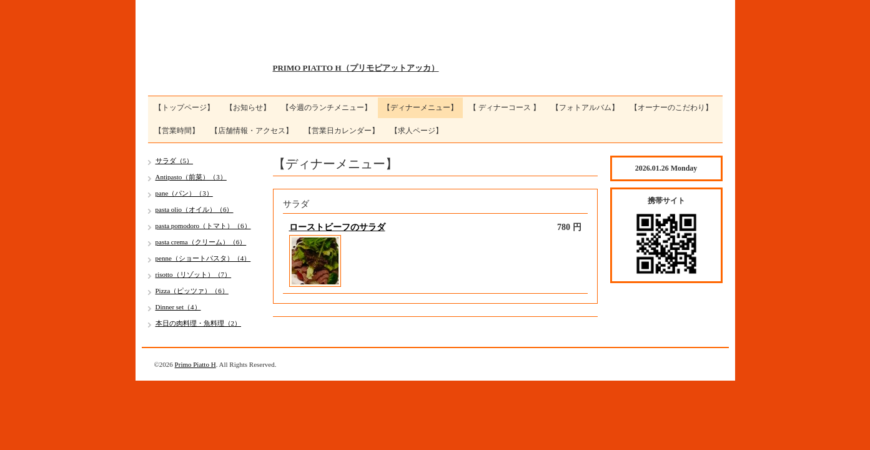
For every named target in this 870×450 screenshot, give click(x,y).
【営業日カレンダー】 (341, 130)
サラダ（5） (175, 160)
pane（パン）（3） (184, 193)
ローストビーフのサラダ (337, 227)
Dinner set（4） (178, 307)
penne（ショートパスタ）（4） (203, 258)
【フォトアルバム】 (585, 107)
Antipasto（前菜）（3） (191, 177)
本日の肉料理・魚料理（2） (199, 323)
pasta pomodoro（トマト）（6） (203, 225)
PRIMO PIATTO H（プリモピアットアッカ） (356, 67)
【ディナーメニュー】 (420, 107)
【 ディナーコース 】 (504, 107)
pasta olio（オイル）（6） (195, 209)
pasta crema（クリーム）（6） (201, 242)
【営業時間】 (176, 130)
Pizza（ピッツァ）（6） (192, 290)
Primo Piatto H (195, 364)
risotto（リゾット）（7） (194, 274)
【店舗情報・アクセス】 (251, 130)
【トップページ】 (184, 107)
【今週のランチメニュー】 (327, 107)
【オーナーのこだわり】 (671, 107)
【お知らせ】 (247, 107)
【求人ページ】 (416, 130)
